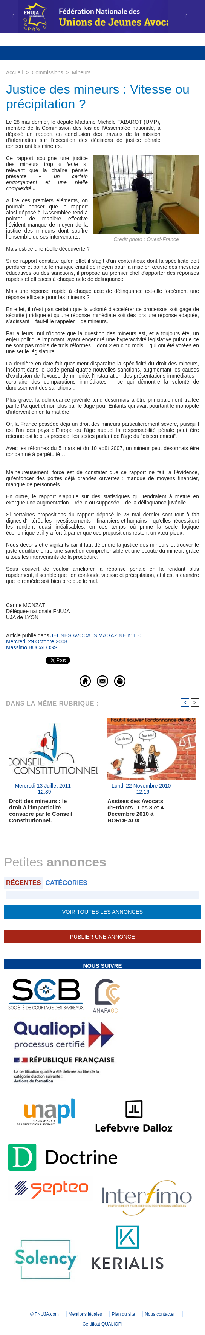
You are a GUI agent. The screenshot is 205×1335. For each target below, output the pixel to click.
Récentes (23, 882)
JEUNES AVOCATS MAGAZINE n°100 (95, 635)
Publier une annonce (102, 937)
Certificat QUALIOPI (102, 1324)
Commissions (48, 72)
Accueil (14, 72)
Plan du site (124, 1314)
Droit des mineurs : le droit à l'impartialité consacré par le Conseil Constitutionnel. (40, 810)
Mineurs (82, 72)
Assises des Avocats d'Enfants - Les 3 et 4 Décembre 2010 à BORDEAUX (135, 810)
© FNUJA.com (42, 1314)
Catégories (66, 882)
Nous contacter (161, 1314)
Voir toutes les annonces (102, 912)
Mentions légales (85, 1314)
